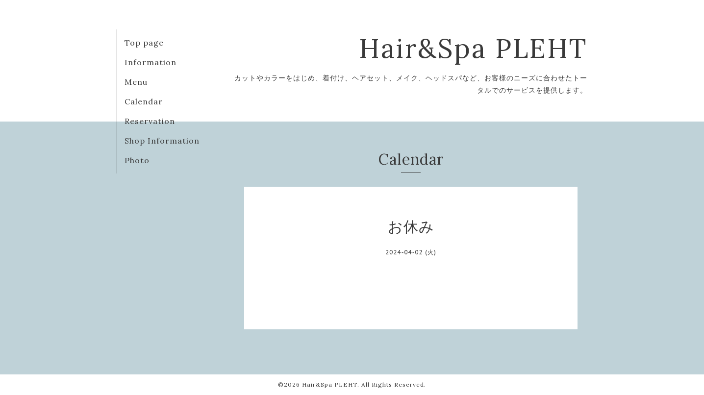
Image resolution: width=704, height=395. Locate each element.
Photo (137, 160)
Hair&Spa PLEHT (473, 48)
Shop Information (162, 141)
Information (150, 62)
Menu (136, 82)
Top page (144, 43)
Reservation (150, 121)
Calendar (144, 101)
